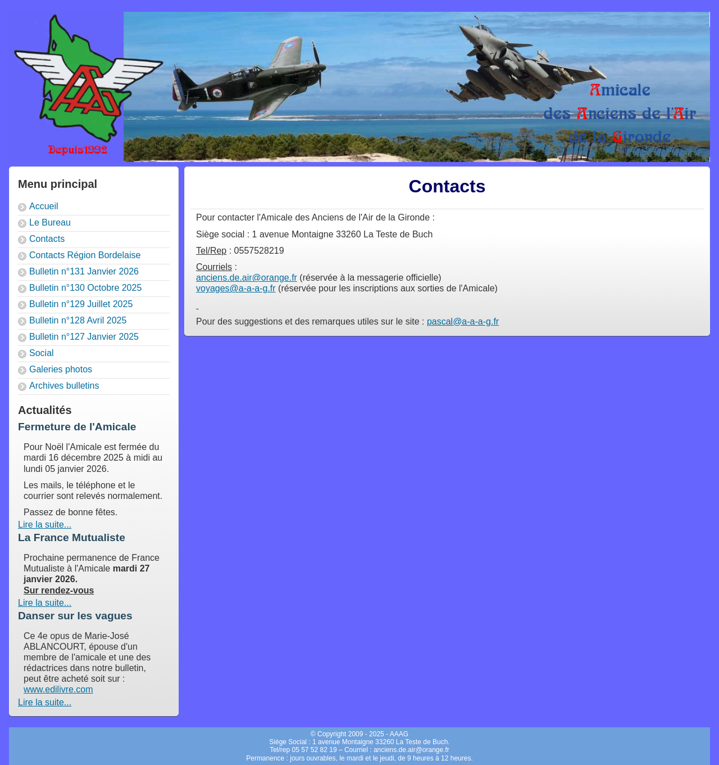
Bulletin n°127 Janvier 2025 (84, 336)
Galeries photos (60, 369)
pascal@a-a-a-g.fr (463, 321)
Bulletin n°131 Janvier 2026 (84, 271)
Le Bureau (50, 222)
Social (41, 353)
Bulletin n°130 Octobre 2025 (85, 287)
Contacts (47, 239)
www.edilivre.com (58, 689)
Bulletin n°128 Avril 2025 (77, 320)
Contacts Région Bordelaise (84, 255)
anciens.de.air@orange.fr (246, 277)
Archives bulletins (64, 385)
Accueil (43, 206)
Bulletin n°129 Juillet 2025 (81, 304)
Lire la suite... (44, 524)
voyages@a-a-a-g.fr (236, 288)
